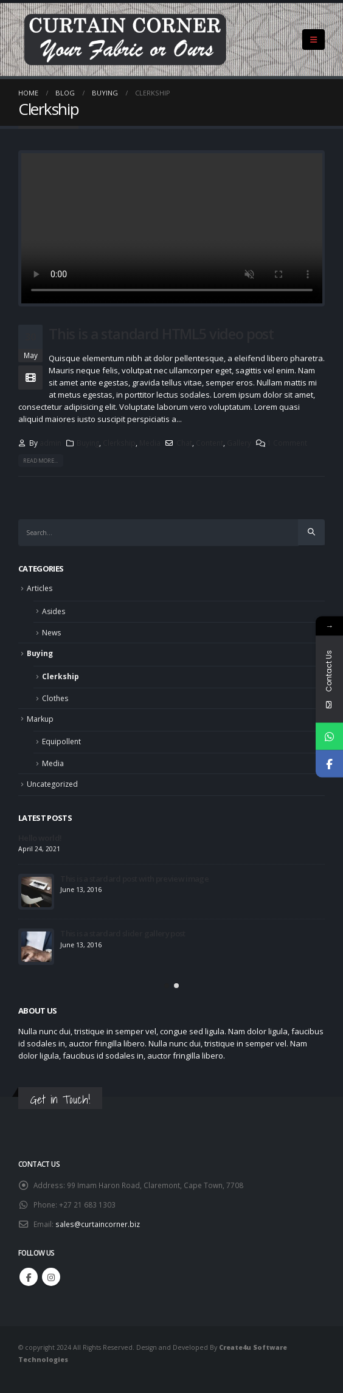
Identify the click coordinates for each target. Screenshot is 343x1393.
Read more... (40, 461)
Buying (88, 443)
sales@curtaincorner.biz (97, 1224)
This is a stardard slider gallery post (122, 933)
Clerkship (119, 443)
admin (50, 443)
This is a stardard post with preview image (134, 878)
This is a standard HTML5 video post (161, 334)
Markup (40, 719)
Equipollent (61, 741)
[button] (167, 985)
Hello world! (39, 837)
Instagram (51, 1277)
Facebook (28, 1277)
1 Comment (287, 443)
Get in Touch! (60, 1099)
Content (209, 443)
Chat (184, 443)
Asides (53, 611)
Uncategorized (52, 784)
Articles (39, 588)
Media (150, 443)
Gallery (239, 443)
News (51, 632)
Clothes (55, 698)
